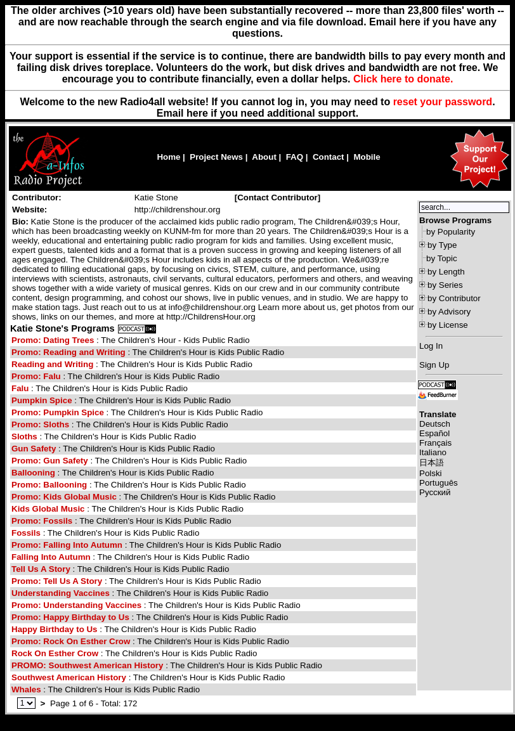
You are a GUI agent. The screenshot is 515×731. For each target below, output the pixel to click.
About (264, 157)
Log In (431, 346)
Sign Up (434, 365)
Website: (29, 209)
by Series (445, 285)
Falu (20, 388)
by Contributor (454, 298)
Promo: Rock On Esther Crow (70, 641)
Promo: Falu (36, 376)
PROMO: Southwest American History (88, 665)
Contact (328, 157)
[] (278, 197)
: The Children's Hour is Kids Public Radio (147, 352)
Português (438, 483)
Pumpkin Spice (41, 400)
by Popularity (450, 231)
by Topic (441, 258)
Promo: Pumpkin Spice (57, 412)
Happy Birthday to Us (54, 629)
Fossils (26, 533)
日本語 (431, 462)
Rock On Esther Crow (54, 653)
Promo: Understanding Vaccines (77, 605)
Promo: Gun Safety (49, 460)
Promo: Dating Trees (53, 340)
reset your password (443, 101)
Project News (216, 157)
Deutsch (434, 424)
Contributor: (37, 197)
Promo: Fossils (41, 521)
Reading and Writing (53, 364)
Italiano (433, 452)
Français (435, 443)
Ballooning (33, 472)
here (197, 113)
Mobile (366, 157)
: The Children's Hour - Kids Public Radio (130, 340)
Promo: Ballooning (49, 484)
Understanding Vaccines (60, 593)
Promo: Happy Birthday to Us (70, 617)
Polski (430, 473)
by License (447, 325)
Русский (434, 492)
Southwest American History (70, 677)
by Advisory (449, 311)
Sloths (24, 436)
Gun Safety (33, 448)
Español (434, 433)
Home (168, 157)
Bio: (20, 221)
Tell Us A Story (40, 569)
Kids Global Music (49, 509)
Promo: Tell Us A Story (56, 581)
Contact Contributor (277, 197)
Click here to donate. (403, 79)
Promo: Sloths (40, 424)
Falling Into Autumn (51, 557)
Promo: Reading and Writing (69, 352)
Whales (26, 689)
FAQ (294, 157)
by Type (442, 245)
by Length (446, 271)
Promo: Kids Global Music (65, 496)
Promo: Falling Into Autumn (66, 545)
